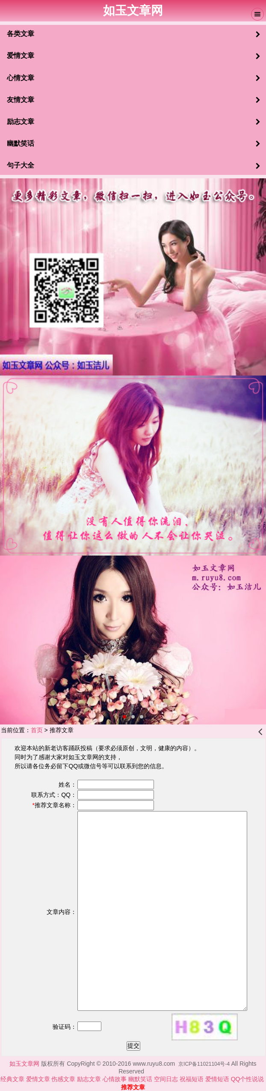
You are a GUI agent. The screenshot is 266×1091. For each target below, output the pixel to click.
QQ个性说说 (248, 1079)
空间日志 (166, 1079)
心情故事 (115, 1079)
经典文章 (12, 1079)
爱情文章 (38, 1079)
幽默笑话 (141, 1079)
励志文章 (89, 1079)
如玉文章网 (25, 1063)
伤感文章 (63, 1079)
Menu (257, 14)
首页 (37, 730)
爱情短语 (217, 1079)
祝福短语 (192, 1079)
